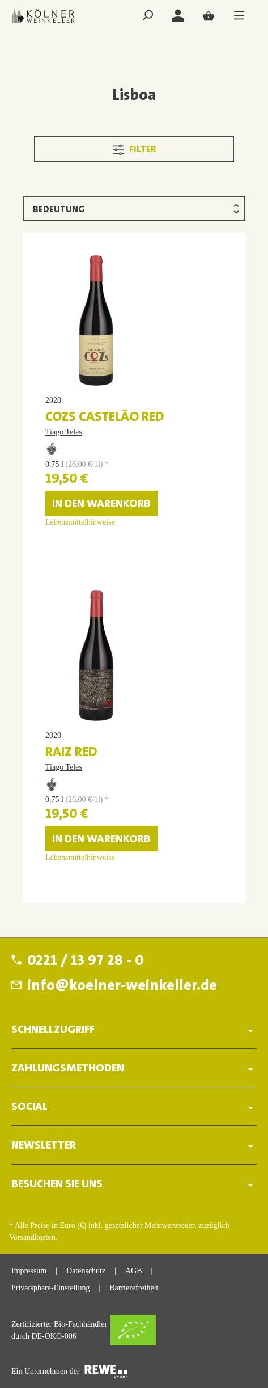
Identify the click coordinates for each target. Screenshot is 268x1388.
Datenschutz (85, 1271)
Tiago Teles (63, 432)
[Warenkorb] (208, 16)
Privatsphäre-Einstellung (50, 1288)
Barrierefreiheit (133, 1288)
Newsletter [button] (134, 1145)
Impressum (28, 1271)
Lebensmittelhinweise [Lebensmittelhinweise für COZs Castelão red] (80, 522)
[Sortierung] (134, 208)
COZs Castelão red (104, 417)
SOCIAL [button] (134, 1107)
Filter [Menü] (134, 147)
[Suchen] (147, 16)
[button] (134, 1026)
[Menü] (239, 16)
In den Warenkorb (101, 504)
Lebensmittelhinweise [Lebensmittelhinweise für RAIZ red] (80, 857)
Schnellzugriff (53, 1030)
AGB (133, 1271)
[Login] (178, 16)
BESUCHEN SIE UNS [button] (134, 1184)
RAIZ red (71, 753)
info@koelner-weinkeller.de (122, 986)
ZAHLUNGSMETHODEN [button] (134, 1068)
